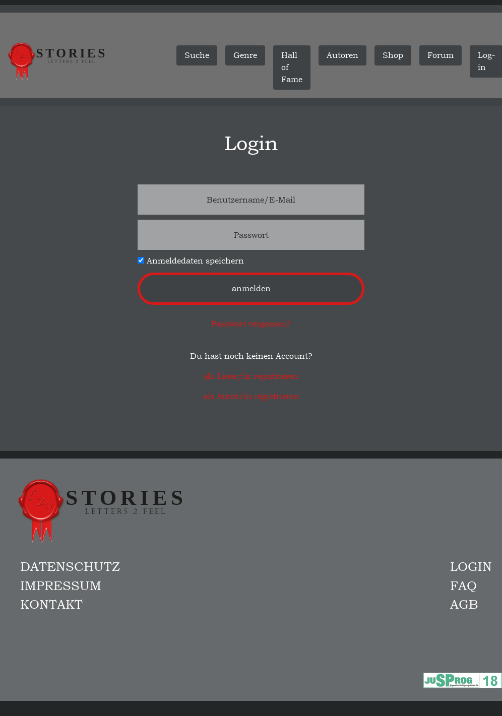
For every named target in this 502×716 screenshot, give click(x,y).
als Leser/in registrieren (251, 376)
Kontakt (51, 604)
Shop (393, 55)
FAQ (463, 585)
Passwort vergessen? (251, 324)
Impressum (60, 585)
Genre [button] (245, 55)
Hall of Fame (291, 67)
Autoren (342, 55)
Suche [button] (196, 55)
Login (471, 566)
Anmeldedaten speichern (191, 261)
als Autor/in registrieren (251, 396)
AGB (464, 604)
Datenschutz (70, 566)
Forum (440, 55)
